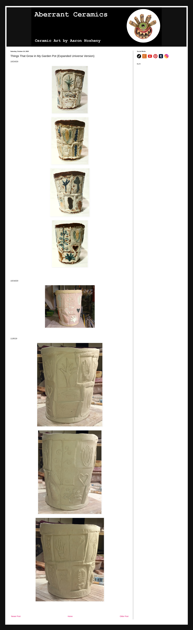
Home (70, 616)
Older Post (124, 616)
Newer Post (15, 616)
